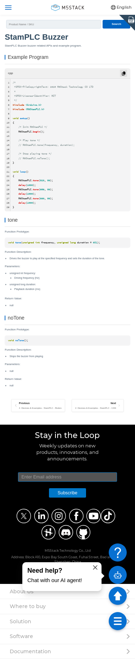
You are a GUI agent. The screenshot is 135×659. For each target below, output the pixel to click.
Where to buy (28, 606)
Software (21, 636)
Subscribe (67, 492)
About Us (21, 591)
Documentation (30, 651)
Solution (20, 621)
